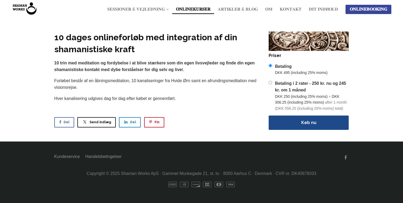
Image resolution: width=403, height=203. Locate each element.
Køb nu (308, 122)
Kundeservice (67, 156)
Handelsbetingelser (103, 156)
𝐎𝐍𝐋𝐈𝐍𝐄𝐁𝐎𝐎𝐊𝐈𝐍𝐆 (368, 9)
